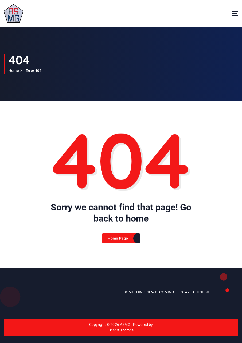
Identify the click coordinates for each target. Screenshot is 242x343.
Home (14, 71)
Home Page (118, 242)
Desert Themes (121, 330)
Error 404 (33, 71)
